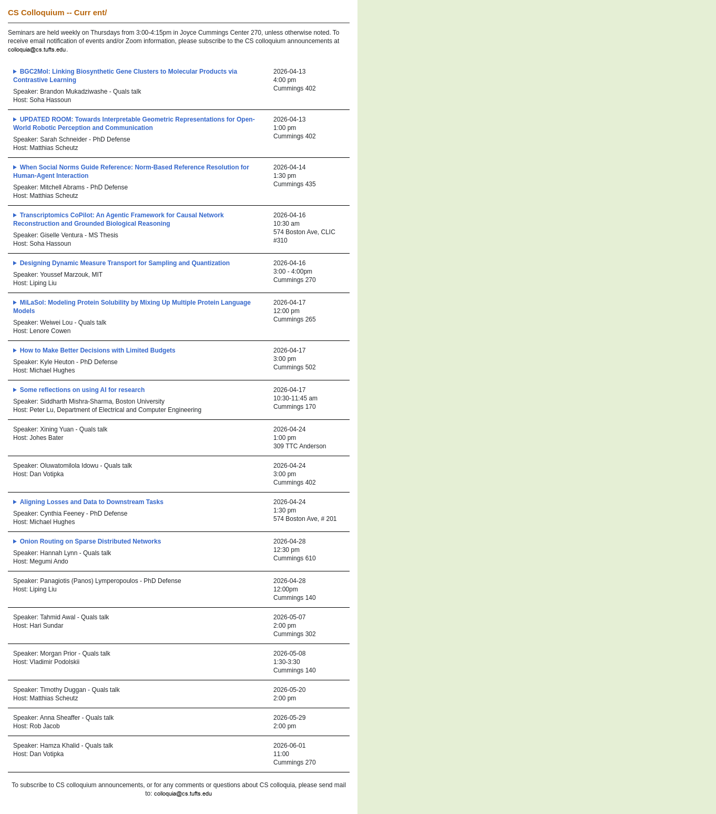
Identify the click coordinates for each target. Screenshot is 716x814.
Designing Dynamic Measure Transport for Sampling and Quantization (125, 263)
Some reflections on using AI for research (82, 390)
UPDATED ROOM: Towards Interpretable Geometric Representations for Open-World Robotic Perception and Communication (134, 124)
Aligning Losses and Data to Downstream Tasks (91, 502)
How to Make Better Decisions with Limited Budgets (98, 350)
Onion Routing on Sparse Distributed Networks (90, 541)
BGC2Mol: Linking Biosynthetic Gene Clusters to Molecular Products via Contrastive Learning (125, 76)
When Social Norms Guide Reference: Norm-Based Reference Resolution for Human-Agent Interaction (131, 171)
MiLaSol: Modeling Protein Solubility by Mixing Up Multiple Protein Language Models (132, 307)
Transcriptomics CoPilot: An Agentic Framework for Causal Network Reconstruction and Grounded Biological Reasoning (118, 219)
